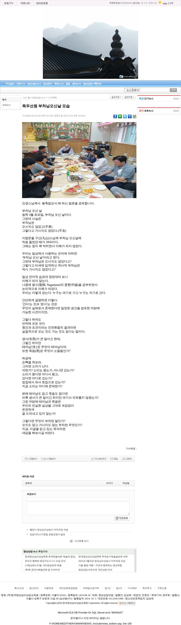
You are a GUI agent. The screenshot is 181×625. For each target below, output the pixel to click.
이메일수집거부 (91, 588)
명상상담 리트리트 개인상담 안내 (95, 569)
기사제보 (132, 588)
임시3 (119, 588)
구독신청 (162, 588)
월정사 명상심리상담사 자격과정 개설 (49, 529)
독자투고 (147, 588)
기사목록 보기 (81, 541)
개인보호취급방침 (68, 588)
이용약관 (48, 588)
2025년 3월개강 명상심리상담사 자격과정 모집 (101, 561)
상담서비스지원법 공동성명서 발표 (47, 534)
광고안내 (33, 588)
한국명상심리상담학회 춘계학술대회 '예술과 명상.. (50, 556)
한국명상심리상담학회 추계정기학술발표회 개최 (103, 556)
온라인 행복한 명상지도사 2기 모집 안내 (45, 561)
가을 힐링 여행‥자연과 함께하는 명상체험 (100, 565)
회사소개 (19, 588)
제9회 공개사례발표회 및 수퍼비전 (42, 569)
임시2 (108, 588)
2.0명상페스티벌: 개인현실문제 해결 (43, 565)
